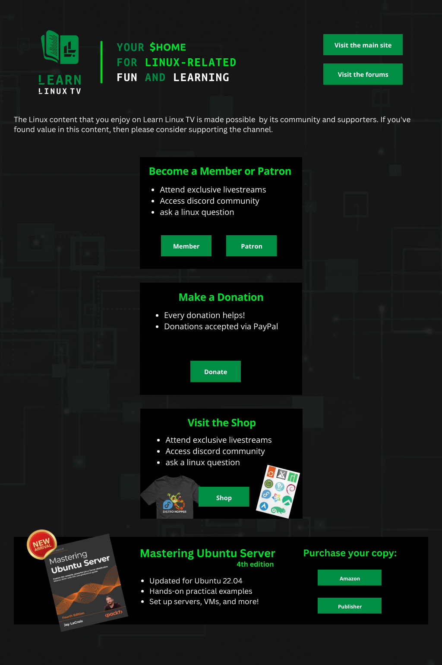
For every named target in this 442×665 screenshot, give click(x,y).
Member (186, 246)
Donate (215, 372)
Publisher (350, 606)
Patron (251, 246)
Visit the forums (363, 74)
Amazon (350, 578)
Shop (224, 498)
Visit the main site (363, 45)
